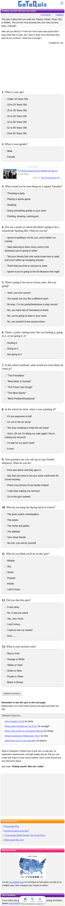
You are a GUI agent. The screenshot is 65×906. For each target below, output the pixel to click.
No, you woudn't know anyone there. (25, 321)
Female (10, 157)
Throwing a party (15, 193)
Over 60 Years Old (15, 133)
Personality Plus (11, 826)
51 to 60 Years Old (16, 128)
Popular (10, 578)
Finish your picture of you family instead (26, 485)
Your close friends (15, 537)
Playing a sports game (18, 199)
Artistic (9, 583)
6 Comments (46, 15)
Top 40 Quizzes (48, 177)
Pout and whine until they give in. (23, 470)
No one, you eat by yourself (20, 543)
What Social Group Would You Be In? (39, 171)
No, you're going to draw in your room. (26, 316)
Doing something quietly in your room (25, 210)
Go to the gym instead (17, 496)
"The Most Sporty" (15, 393)
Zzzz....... (11, 636)
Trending (39, 900)
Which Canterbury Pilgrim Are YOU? (22, 736)
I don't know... (13, 589)
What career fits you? (14, 840)
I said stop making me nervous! (22, 491)
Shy (8, 566)
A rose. (9, 448)
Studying (10, 205)
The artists (11, 520)
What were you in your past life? (20, 740)
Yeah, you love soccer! (18, 293)
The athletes (12, 531)
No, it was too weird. (16, 613)
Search (32, 900)
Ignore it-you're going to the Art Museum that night (32, 271)
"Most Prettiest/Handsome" (20, 398)
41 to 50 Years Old (16, 122)
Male (8, 151)
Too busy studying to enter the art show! (27, 428)
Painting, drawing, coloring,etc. (22, 216)
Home (25, 900)
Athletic (10, 560)
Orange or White (14, 659)
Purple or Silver (14, 676)
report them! (14, 903)
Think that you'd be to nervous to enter (26, 266)
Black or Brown (14, 682)
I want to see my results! (19, 630)
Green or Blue (13, 670)
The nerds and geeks (17, 526)
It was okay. (12, 607)
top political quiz (16, 882)
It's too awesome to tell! (18, 416)
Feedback (60, 15)
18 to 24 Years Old (16, 104)
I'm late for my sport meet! (19, 443)
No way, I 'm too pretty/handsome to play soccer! (31, 304)
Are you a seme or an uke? (16, 831)
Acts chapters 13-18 (14, 721)
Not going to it (13, 354)
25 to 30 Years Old (16, 110)
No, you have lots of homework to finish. (27, 310)
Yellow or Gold (13, 665)
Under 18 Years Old (16, 99)
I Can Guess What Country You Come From (24, 835)
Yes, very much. (14, 618)
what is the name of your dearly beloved (24, 731)
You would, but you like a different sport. (27, 298)
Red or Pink (12, 653)
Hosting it (11, 343)
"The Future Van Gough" (19, 387)
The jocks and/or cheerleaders (22, 514)
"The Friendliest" (14, 375)
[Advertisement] (32, 66)
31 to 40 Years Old (16, 116)
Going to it (11, 348)
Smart (9, 572)
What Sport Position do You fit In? (21, 726)
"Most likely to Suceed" (18, 381)
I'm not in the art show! (18, 422)
